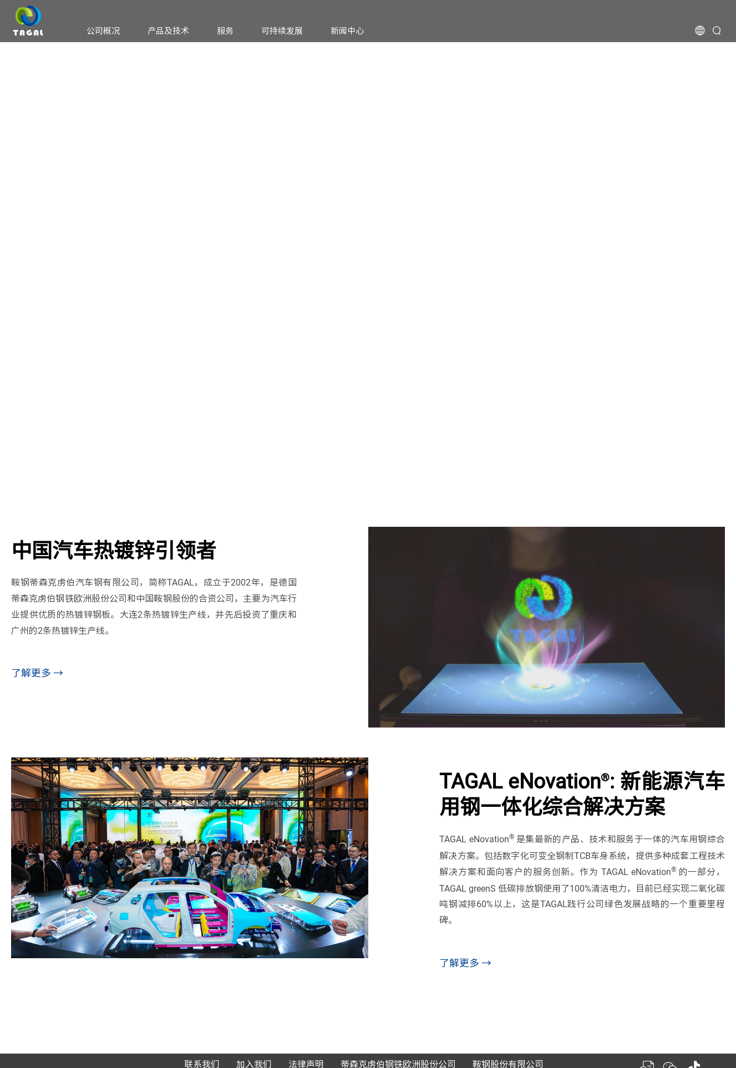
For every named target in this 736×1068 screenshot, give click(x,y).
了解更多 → (37, 673)
